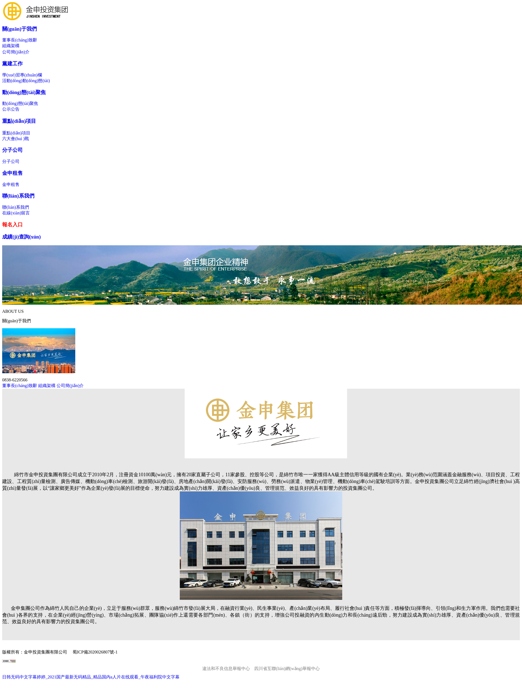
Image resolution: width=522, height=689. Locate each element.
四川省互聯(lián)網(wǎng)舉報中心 (287, 668)
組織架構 (10, 45)
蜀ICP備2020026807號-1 (95, 652)
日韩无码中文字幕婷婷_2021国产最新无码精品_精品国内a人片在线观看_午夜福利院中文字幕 (91, 677)
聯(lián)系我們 (18, 196)
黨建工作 (12, 63)
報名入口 (12, 224)
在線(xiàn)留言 (16, 213)
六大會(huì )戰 (15, 138)
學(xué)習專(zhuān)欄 (22, 75)
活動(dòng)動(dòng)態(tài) (26, 80)
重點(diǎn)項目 (19, 121)
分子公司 (12, 150)
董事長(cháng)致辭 (19, 40)
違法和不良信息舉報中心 (226, 668)
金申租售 (12, 173)
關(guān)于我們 (19, 29)
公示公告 (10, 109)
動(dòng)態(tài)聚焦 (24, 92)
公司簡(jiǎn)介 (16, 52)
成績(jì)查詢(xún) (21, 237)
